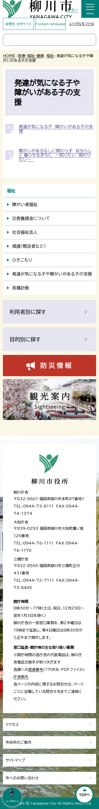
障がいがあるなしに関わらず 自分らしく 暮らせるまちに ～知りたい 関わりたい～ (55, 155)
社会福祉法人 (24, 232)
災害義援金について (31, 218)
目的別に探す (25, 339)
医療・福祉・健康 (31, 56)
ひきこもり (22, 260)
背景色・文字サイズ (18, 23)
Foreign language (50, 23)
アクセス (12, 724)
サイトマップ (15, 760)
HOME (9, 56)
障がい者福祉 (24, 204)
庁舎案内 (20, 677)
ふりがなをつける (81, 23)
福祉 (50, 56)
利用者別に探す (28, 311)
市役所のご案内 (18, 742)
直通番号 (35, 669)
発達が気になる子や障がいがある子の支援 (52, 274)
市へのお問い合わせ (22, 778)
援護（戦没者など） (29, 246)
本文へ (72, 10)
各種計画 (20, 288)
